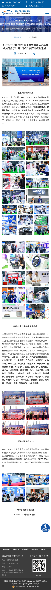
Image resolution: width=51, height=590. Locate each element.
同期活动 (16, 549)
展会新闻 (27, 29)
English (12, 6)
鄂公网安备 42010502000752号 (25, 586)
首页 (11, 29)
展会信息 (6, 549)
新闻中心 (18, 29)
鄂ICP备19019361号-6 (31, 584)
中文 (7, 6)
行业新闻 (33, 37)
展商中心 (25, 549)
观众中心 (34, 549)
